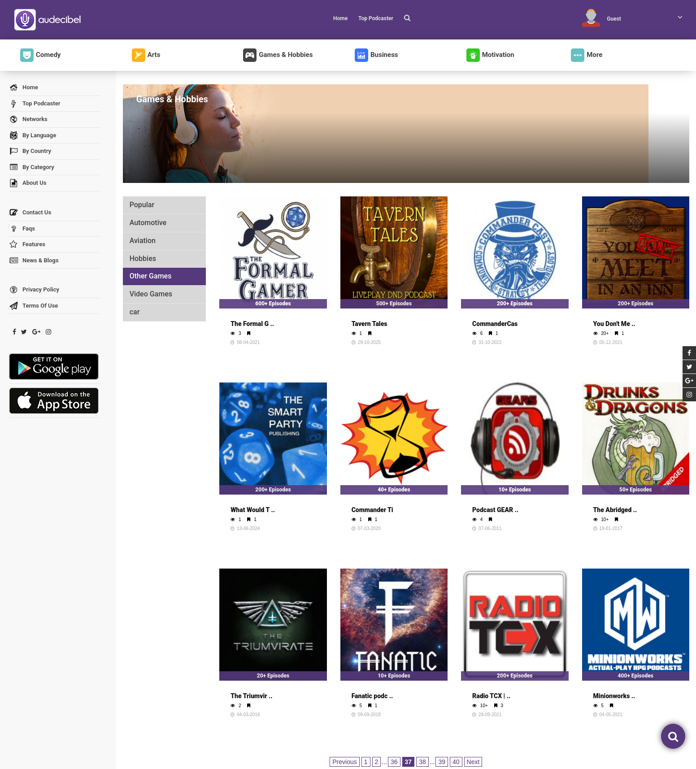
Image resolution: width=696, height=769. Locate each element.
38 (422, 761)
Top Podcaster (375, 18)
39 (441, 761)
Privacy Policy (34, 290)
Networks (28, 119)
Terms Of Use (33, 306)
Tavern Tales (369, 323)
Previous (344, 761)
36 (394, 761)
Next (473, 761)
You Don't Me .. (614, 323)
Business (376, 55)
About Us (27, 183)
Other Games (151, 276)
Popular (142, 204)
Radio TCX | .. (491, 695)
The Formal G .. (252, 323)
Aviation (143, 240)
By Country (30, 151)
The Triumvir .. (251, 695)
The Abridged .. (615, 509)
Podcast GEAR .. (495, 509)
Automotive (148, 222)
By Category (31, 167)
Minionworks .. (614, 695)
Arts (146, 55)
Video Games (151, 294)
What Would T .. (253, 509)
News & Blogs (33, 260)
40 (456, 761)
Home (340, 18)
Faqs (22, 229)
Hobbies (143, 258)
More (586, 55)
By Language (32, 135)
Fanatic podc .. (372, 695)
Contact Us (30, 213)
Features (27, 244)
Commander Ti (372, 509)
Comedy (40, 55)
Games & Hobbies (278, 55)
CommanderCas (495, 323)
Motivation (490, 55)
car (135, 312)
